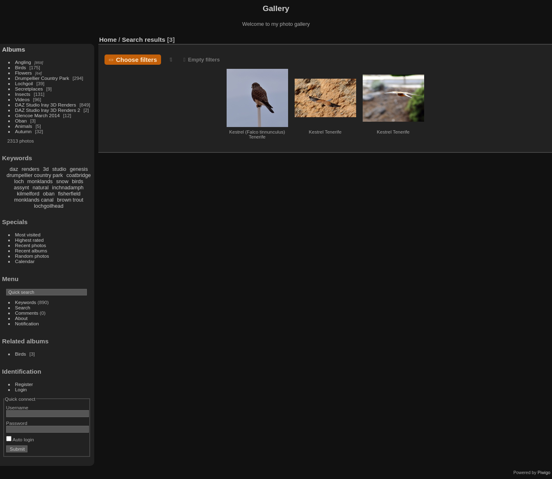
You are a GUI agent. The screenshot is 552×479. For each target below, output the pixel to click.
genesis (79, 169)
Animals (23, 126)
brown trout (70, 200)
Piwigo (544, 472)
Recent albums (31, 250)
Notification (27, 323)
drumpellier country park (35, 175)
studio (59, 169)
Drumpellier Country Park (42, 78)
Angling (23, 62)
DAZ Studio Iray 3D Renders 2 (47, 110)
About (21, 318)
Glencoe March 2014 (37, 115)
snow (62, 181)
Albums (13, 49)
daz (14, 169)
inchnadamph (68, 187)
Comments (27, 313)
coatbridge (78, 175)
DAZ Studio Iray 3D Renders (45, 104)
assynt (21, 187)
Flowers (23, 72)
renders (30, 169)
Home (108, 39)
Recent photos (30, 245)
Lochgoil (24, 83)
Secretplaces (29, 88)
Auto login (20, 439)
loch (19, 181)
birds (77, 181)
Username (17, 407)
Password (16, 423)
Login (21, 389)
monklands (40, 181)
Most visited (28, 234)
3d (46, 169)
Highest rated (29, 240)
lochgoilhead (49, 206)
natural (40, 187)
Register (24, 384)
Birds (20, 67)
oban (49, 194)
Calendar (25, 261)
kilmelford (28, 194)
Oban (21, 120)
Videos (22, 99)
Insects (22, 94)
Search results (144, 39)
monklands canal (34, 200)
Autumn (23, 131)
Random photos (32, 256)
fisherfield (69, 194)
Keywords (25, 302)
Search (22, 307)
